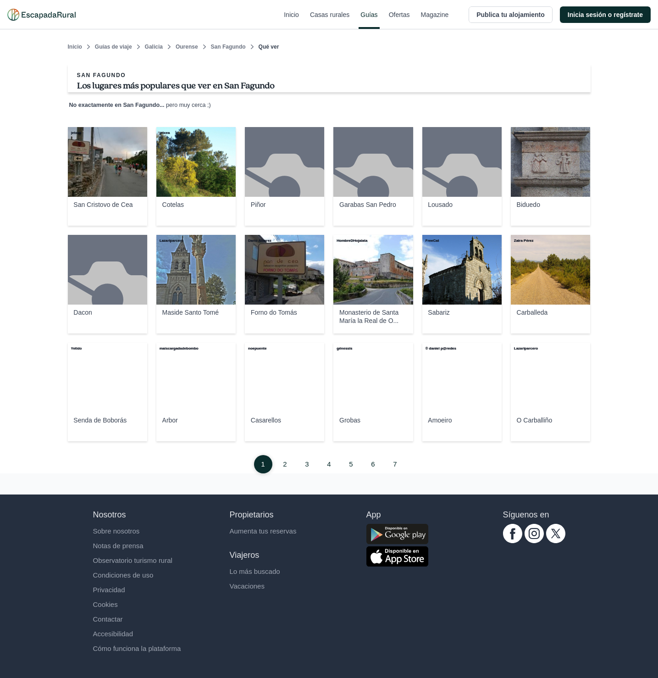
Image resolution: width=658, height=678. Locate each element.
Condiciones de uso (123, 575)
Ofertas (399, 20)
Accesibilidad (113, 634)
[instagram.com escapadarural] (534, 541)
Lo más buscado (255, 571)
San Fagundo (228, 47)
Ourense (187, 47)
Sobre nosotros (116, 531)
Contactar (108, 619)
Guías (369, 20)
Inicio (291, 20)
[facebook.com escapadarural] (512, 541)
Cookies (105, 604)
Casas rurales (329, 20)
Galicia (154, 47)
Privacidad (109, 590)
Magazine (435, 20)
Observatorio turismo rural (132, 560)
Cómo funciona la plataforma (137, 648)
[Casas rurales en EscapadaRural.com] (41, 15)
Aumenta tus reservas (263, 531)
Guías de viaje (113, 47)
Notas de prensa (118, 546)
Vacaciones (247, 586)
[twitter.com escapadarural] (555, 541)
